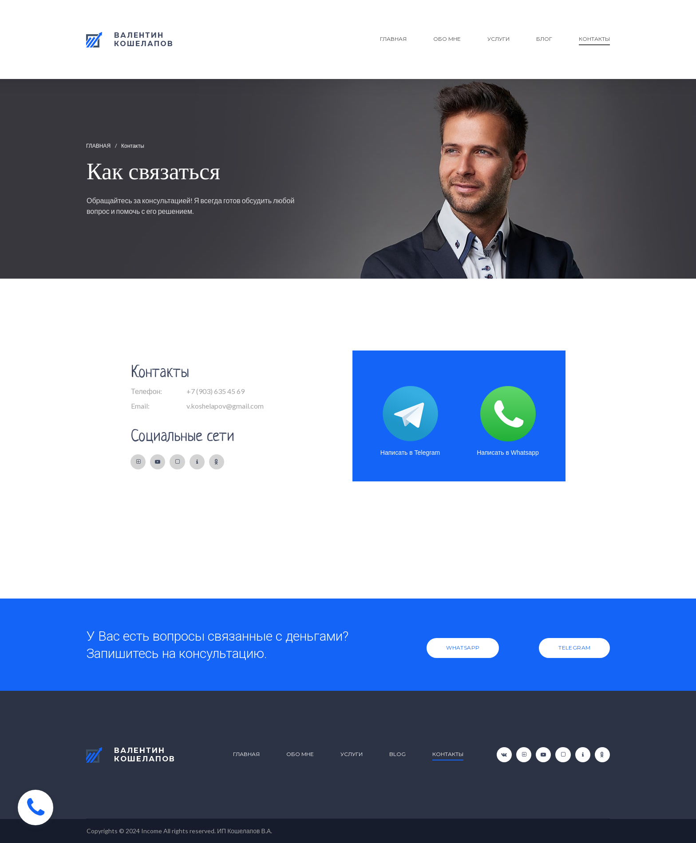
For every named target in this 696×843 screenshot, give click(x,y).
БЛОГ (544, 38)
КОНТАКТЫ (594, 38)
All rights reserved (188, 831)
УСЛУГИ (498, 38)
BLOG (397, 754)
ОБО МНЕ (447, 38)
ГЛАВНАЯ (393, 38)
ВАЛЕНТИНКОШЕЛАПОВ (144, 754)
